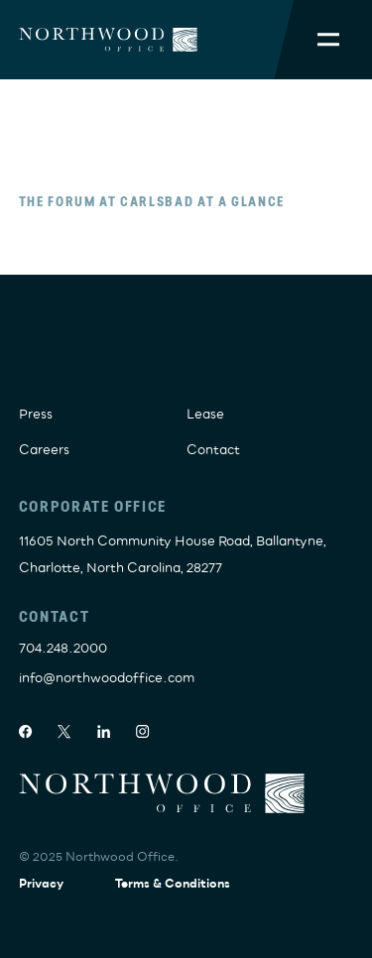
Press (36, 414)
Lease (205, 414)
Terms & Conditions (172, 884)
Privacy (41, 884)
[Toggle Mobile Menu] (328, 40)
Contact (213, 450)
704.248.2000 (63, 649)
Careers (44, 450)
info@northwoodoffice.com (106, 678)
